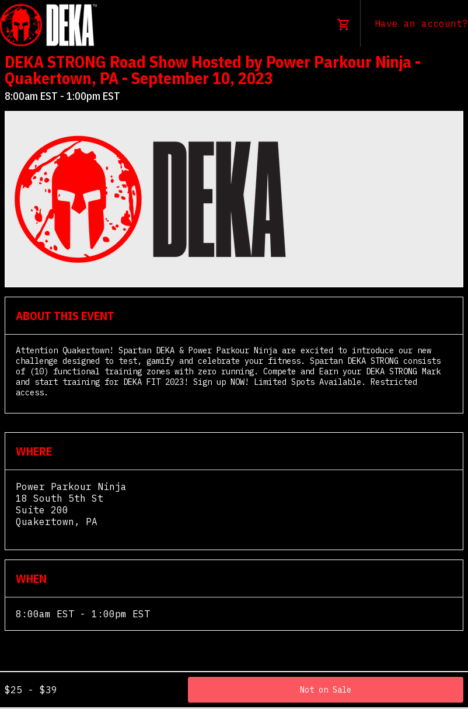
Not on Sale (325, 689)
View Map (39, 533)
